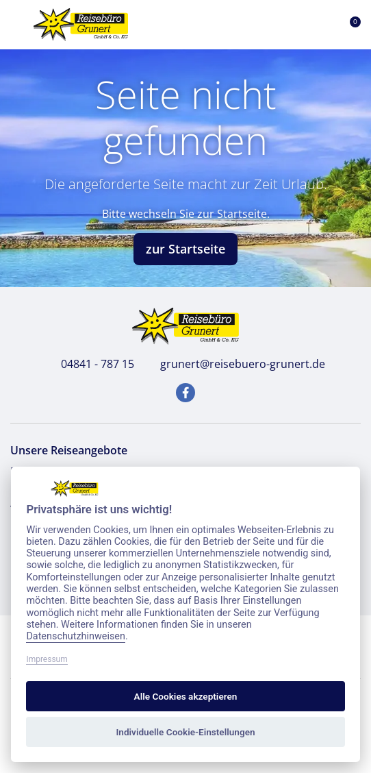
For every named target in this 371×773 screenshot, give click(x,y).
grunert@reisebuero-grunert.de (235, 363)
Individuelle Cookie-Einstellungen (185, 731)
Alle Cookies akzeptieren (186, 696)
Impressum (46, 659)
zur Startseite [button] (185, 249)
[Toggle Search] (285, 24)
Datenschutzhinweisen (75, 636)
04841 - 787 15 (90, 363)
